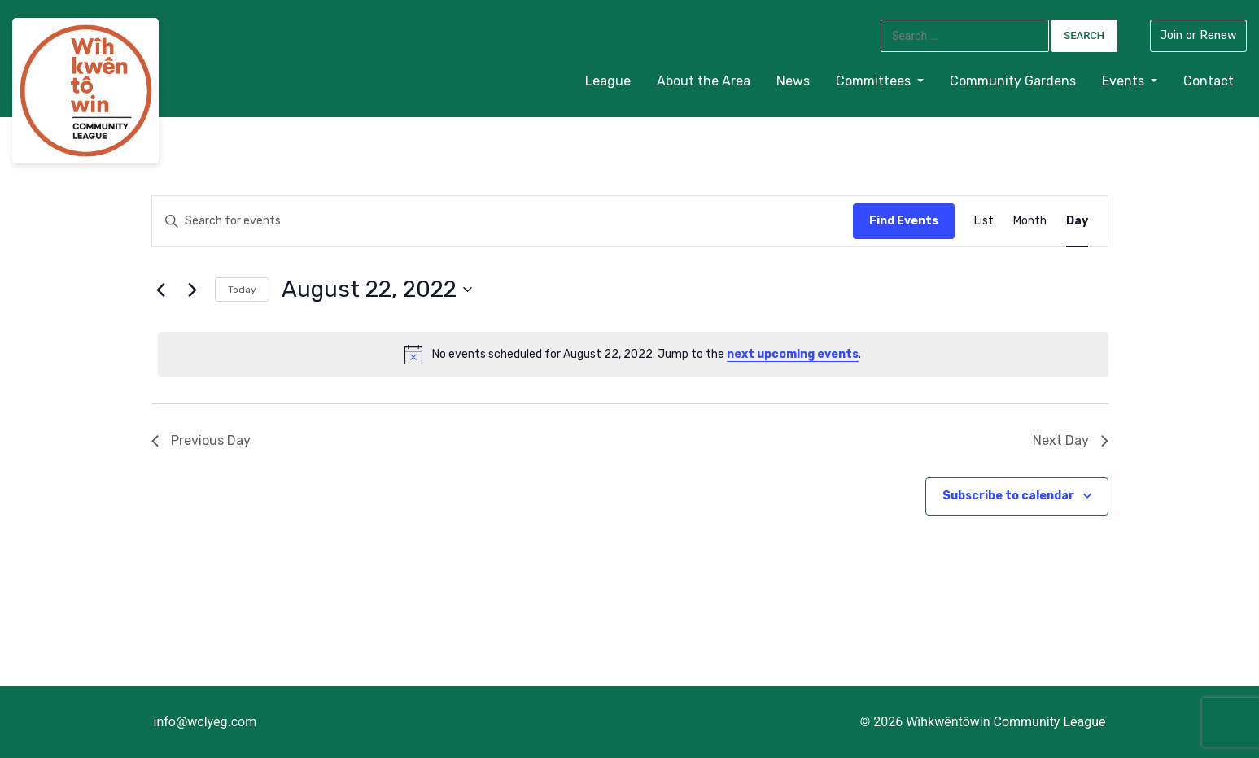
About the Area (703, 81)
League (608, 81)
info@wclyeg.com (205, 722)
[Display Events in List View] (984, 221)
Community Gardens (1013, 81)
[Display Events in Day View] (1077, 221)
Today (242, 289)
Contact (1208, 81)
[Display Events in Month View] (1030, 221)
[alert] (633, 354)
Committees (875, 81)
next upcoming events (793, 354)
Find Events (903, 221)
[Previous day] (161, 289)
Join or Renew (1198, 35)
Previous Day (201, 440)
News (793, 81)
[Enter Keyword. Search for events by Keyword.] (284, 221)
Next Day (1070, 440)
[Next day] (193, 289)
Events (1125, 81)
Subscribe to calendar (1008, 496)
